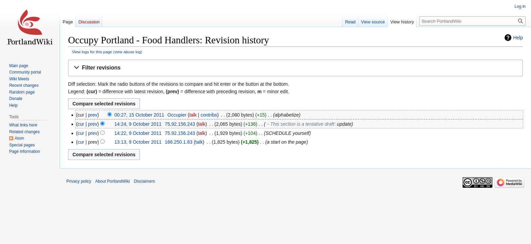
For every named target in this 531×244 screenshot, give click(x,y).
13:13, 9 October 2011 (138, 142)
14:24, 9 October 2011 (138, 124)
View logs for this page (92, 51)
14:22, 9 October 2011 (138, 133)
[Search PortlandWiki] (472, 21)
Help (518, 37)
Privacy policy (78, 181)
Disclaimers (144, 181)
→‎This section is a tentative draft (300, 124)
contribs (208, 115)
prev (92, 115)
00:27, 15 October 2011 (139, 115)
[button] (295, 68)
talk (193, 115)
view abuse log (127, 51)
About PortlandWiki (112, 181)
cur (81, 124)
